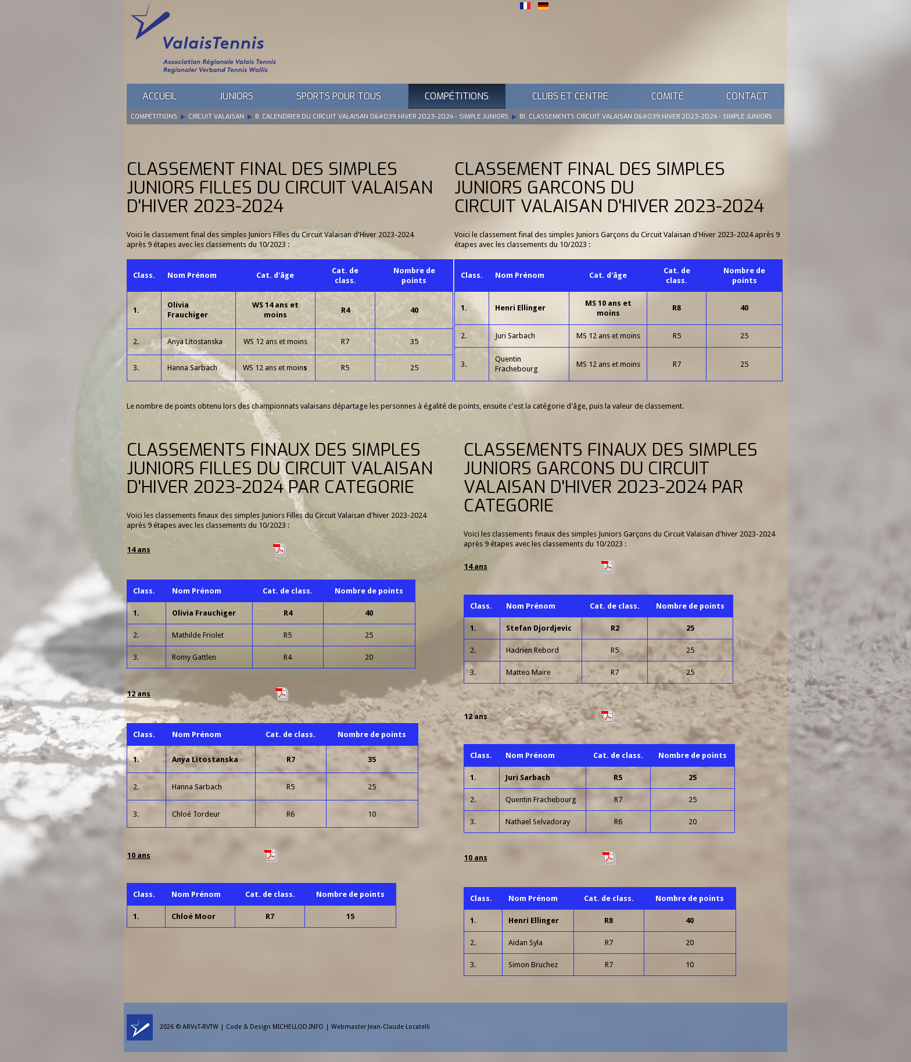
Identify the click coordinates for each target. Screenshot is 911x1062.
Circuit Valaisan (216, 116)
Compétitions (457, 96)
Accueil (159, 96)
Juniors (236, 96)
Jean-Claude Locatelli (399, 1027)
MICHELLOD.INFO (298, 1027)
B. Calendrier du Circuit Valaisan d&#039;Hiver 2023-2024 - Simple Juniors (381, 116)
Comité (667, 96)
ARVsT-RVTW (200, 1027)
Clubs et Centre (570, 96)
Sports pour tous (338, 96)
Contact (747, 96)
